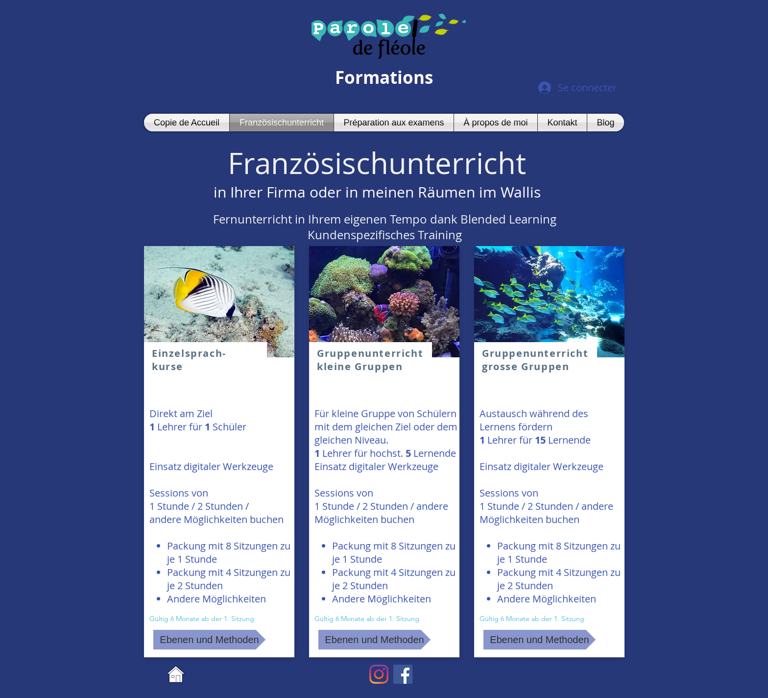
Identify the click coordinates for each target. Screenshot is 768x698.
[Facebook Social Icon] (402, 674)
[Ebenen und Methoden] (209, 639)
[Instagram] (378, 674)
